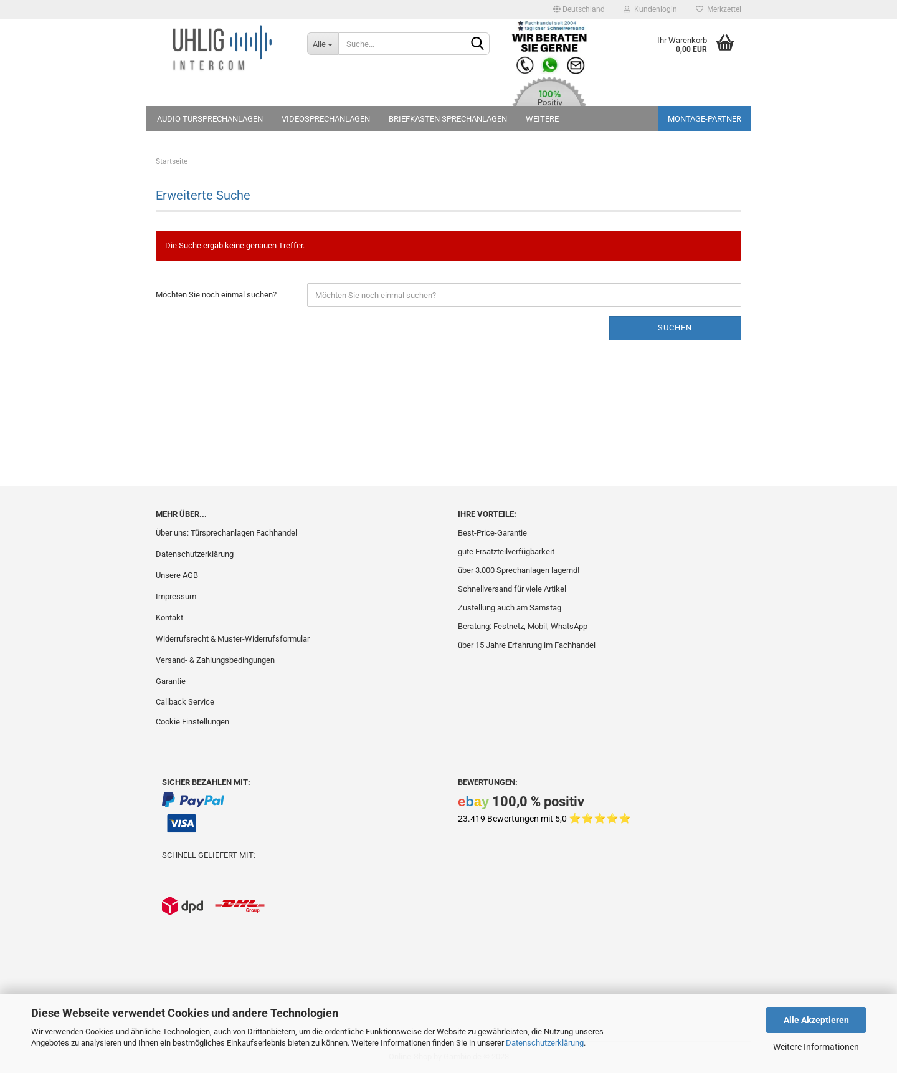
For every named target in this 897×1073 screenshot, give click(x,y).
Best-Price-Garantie (492, 532)
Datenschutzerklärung (545, 1042)
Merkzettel (718, 9)
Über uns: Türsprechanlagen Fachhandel (226, 532)
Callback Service (185, 701)
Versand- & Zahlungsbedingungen (215, 660)
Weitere (542, 118)
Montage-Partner (704, 118)
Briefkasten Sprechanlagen (448, 118)
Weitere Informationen (816, 1047)
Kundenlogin (650, 9)
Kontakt (169, 617)
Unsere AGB (177, 575)
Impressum (176, 596)
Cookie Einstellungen (192, 721)
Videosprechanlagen (326, 118)
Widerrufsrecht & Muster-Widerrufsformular (233, 638)
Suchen (675, 327)
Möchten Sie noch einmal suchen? (216, 294)
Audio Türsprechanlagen (210, 118)
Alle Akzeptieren (816, 1020)
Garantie (171, 681)
